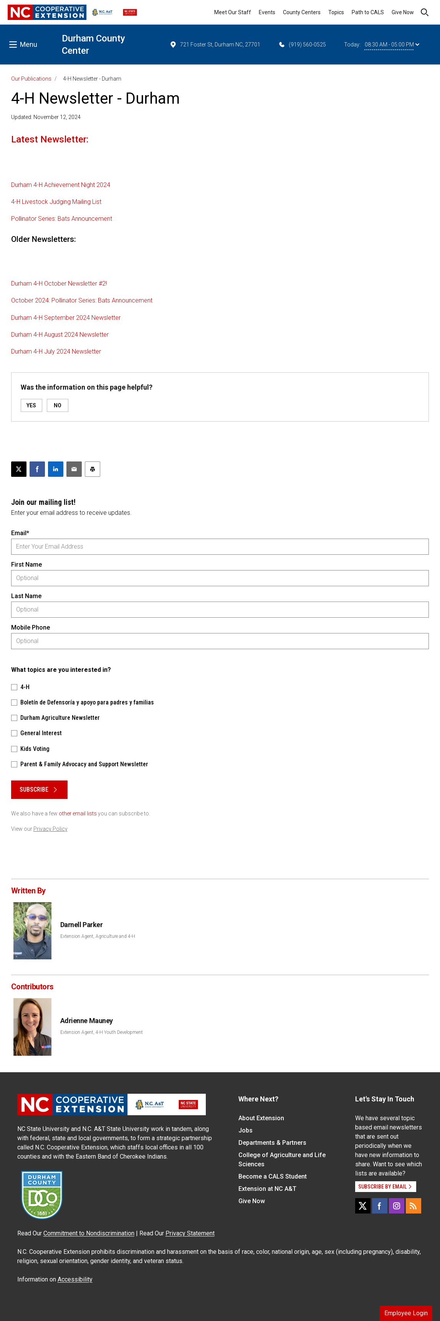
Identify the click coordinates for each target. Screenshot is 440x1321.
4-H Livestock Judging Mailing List (56, 201)
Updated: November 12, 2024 (46, 117)
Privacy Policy (50, 829)
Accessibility (75, 1279)
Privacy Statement (190, 1233)
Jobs (245, 1130)
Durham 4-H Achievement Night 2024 (60, 184)
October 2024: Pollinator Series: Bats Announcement (81, 300)
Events (267, 12)
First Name (26, 564)
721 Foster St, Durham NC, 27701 (214, 44)
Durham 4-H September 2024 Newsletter (66, 317)
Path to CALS (368, 12)
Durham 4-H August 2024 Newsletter (60, 334)
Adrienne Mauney (86, 1021)
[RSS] (413, 1206)
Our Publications (31, 79)
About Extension (261, 1118)
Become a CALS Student (272, 1176)
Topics (336, 12)
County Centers (302, 12)
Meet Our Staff (232, 12)
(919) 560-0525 (302, 44)
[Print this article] (92, 469)
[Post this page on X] (18, 469)
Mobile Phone (30, 627)
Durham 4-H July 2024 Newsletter (56, 351)
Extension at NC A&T (267, 1188)
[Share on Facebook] (37, 469)
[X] (363, 1206)
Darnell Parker (81, 925)
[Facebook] (379, 1206)
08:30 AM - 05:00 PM (392, 44)
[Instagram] (396, 1206)
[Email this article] (74, 469)
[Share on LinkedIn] (55, 469)
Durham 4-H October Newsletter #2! (59, 283)
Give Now (403, 12)
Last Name (26, 596)
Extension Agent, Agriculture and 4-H (97, 936)
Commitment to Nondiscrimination (88, 1233)
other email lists (78, 813)
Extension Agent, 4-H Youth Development (101, 1032)
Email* (20, 533)
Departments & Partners (272, 1142)
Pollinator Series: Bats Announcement (61, 218)
